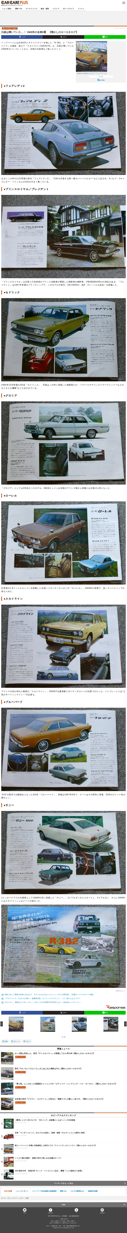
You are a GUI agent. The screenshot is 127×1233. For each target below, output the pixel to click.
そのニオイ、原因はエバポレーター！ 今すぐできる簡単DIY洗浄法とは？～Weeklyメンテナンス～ (42, 1002)
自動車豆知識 (92, 1191)
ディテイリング (31, 8)
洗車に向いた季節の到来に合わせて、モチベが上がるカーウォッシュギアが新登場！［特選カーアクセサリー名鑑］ (49, 995)
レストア (56, 8)
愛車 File (18, 8)
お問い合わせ (64, 1219)
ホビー (28, 1041)
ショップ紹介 (7, 8)
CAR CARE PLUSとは (54, 1216)
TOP (63, 1205)
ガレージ (16, 1041)
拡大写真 (102, 80)
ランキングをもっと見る (63, 1183)
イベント (81, 8)
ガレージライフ (68, 8)
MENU (124, 3)
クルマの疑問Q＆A (77, 1191)
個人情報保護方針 (74, 1216)
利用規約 (64, 1216)
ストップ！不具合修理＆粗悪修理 (44, 1191)
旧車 (6, 1041)
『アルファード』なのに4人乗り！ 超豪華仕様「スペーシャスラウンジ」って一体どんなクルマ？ (42, 998)
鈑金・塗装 (45, 8)
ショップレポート (22, 1191)
